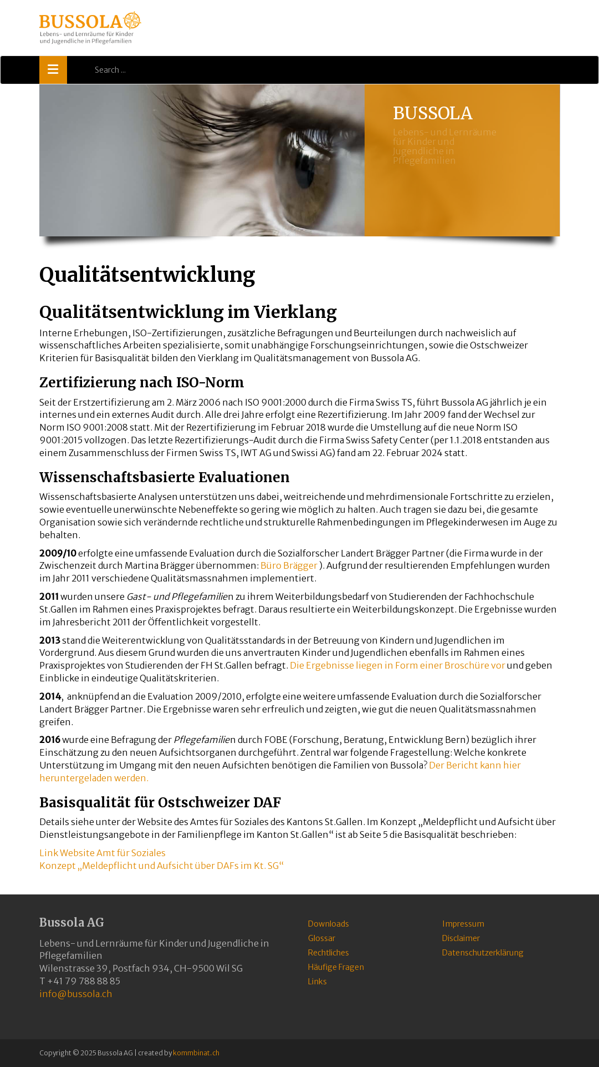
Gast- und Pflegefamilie (176, 596)
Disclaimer (461, 938)
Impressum (463, 924)
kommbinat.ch (196, 1053)
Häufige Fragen (336, 967)
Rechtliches (328, 953)
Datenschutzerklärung (483, 953)
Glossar (321, 938)
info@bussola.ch (75, 993)
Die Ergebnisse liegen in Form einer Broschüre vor (397, 665)
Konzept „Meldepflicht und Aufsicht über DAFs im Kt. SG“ (161, 865)
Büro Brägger (289, 565)
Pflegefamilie (201, 739)
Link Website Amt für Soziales (102, 852)
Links (317, 982)
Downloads (328, 924)
